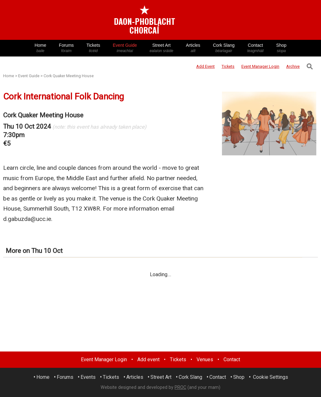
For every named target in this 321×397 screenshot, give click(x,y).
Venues (205, 359)
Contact (255, 48)
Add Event (205, 66)
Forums (66, 48)
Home (40, 48)
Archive (293, 66)
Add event (148, 359)
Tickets (93, 48)
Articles (193, 48)
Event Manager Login (104, 359)
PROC (180, 387)
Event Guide (125, 48)
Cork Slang (224, 48)
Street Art (161, 48)
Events (88, 377)
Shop (281, 48)
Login (260, 66)
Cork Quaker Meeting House (69, 75)
